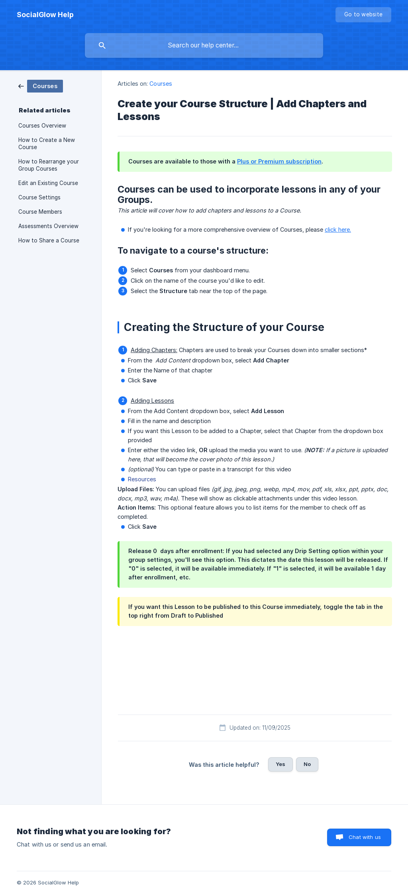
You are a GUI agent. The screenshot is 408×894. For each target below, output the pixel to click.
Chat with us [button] (365, 837)
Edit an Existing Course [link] (48, 183)
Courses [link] (160, 83)
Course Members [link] (40, 212)
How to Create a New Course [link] (46, 143)
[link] (40, 85)
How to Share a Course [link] (48, 240)
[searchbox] (204, 45)
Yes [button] (280, 764)
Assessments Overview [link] (48, 226)
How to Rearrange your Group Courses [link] (48, 165)
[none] (45, 14)
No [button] (307, 764)
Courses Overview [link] (42, 125)
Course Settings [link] (39, 197)
